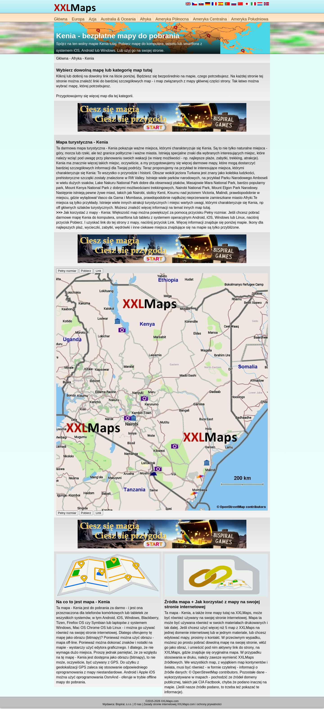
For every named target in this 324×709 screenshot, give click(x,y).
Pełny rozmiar (67, 270)
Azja (92, 19)
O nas (137, 704)
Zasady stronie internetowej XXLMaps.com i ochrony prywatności (183, 704)
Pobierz (86, 270)
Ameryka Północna (172, 19)
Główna (61, 19)
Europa (78, 19)
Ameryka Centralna (210, 19)
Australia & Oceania (118, 19)
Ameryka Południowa (249, 19)
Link (98, 270)
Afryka (145, 19)
